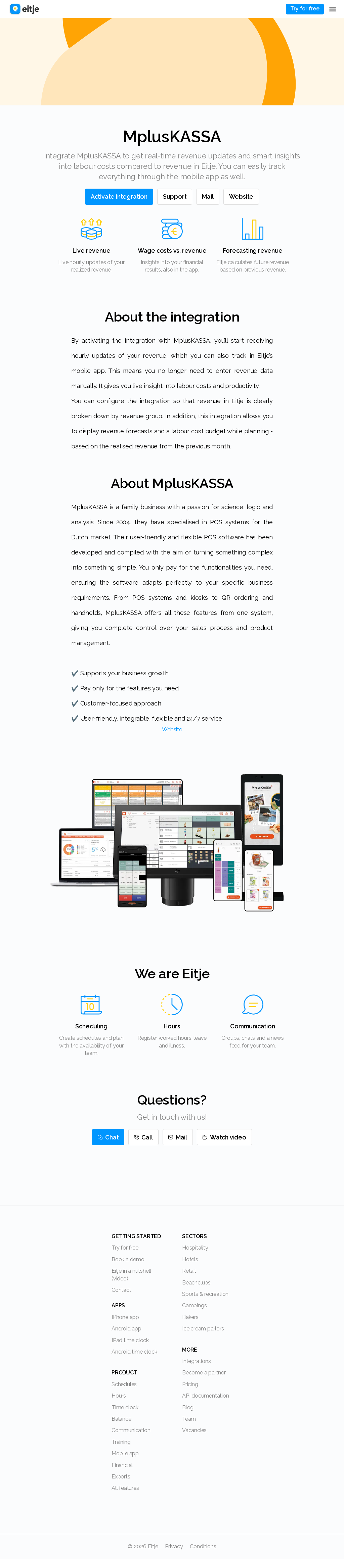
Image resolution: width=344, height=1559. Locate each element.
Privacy (174, 1547)
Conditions (203, 1547)
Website (172, 729)
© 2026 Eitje (143, 1547)
